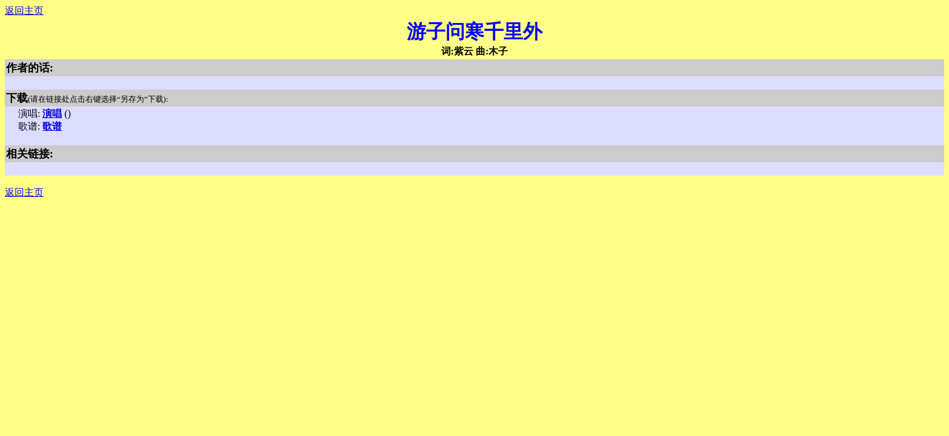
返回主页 (24, 10)
